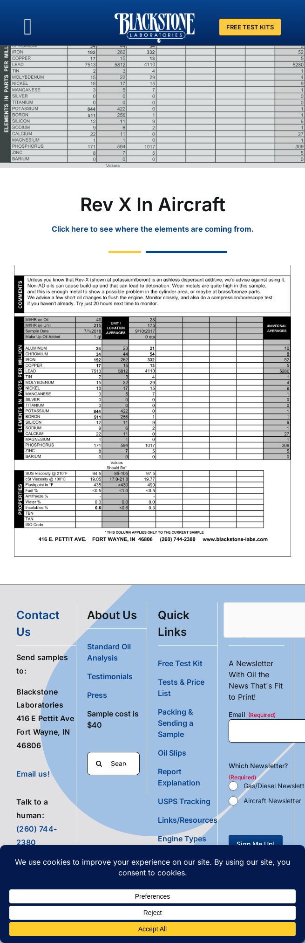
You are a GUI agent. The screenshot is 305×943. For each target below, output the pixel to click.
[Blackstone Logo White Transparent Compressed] (155, 13)
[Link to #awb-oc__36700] (28, 26)
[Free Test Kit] (250, 27)
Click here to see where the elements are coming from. (153, 229)
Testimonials (110, 676)
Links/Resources (187, 819)
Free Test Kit (180, 663)
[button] (187, 838)
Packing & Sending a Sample (175, 722)
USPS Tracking (184, 800)
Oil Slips (172, 752)
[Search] (98, 763)
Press (97, 694)
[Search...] (113, 763)
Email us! (33, 773)
